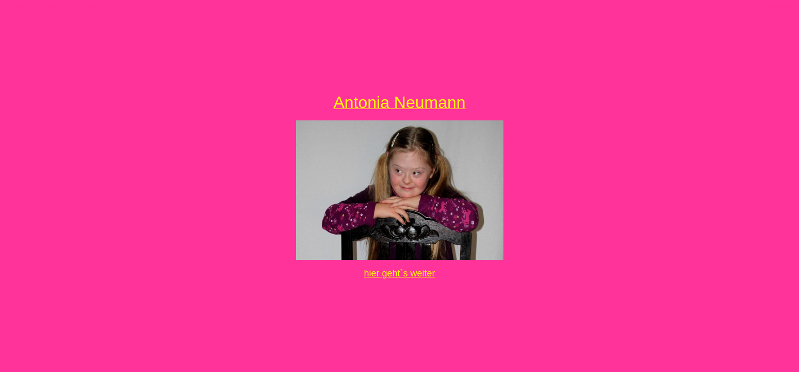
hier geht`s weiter (399, 273)
